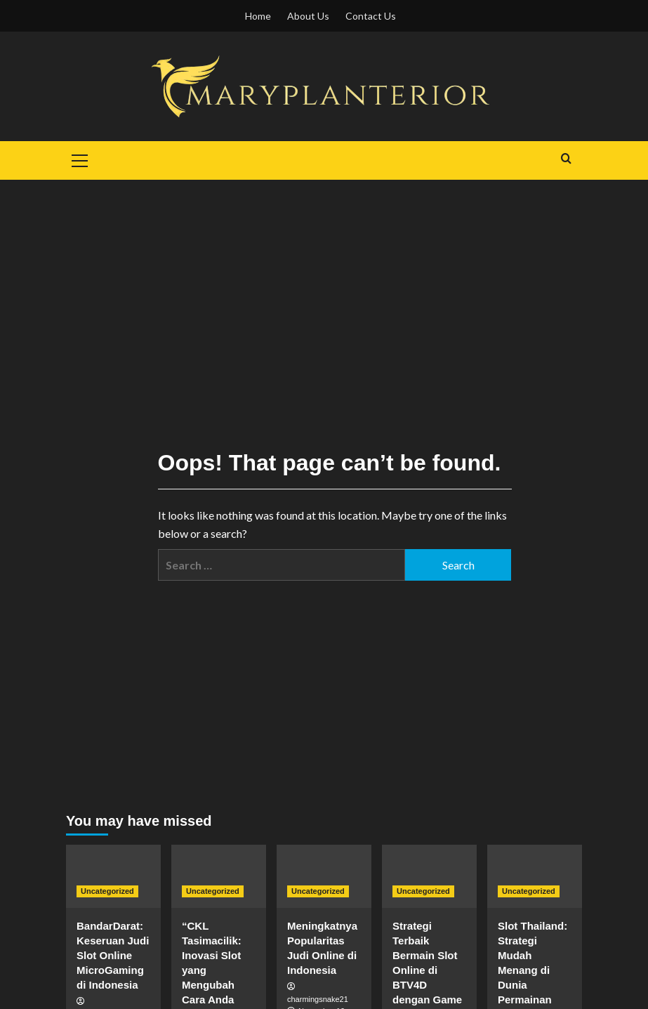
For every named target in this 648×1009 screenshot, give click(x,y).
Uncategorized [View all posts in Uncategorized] (107, 891)
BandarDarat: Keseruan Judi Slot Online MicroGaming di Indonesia (113, 955)
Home (258, 16)
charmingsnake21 (317, 999)
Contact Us (370, 16)
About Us (308, 16)
